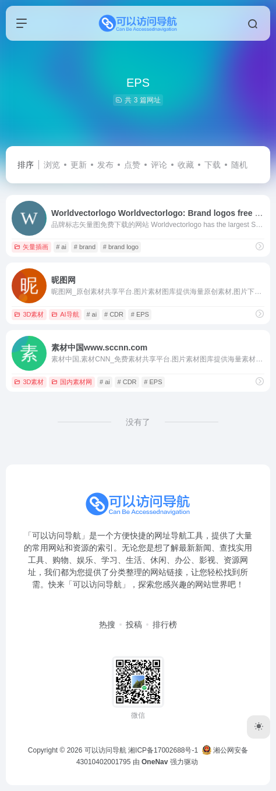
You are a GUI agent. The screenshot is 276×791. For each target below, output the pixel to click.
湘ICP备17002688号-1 (163, 750)
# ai (61, 246)
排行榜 (165, 624)
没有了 (138, 422)
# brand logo (121, 246)
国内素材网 (71, 381)
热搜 (107, 624)
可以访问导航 (105, 750)
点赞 (132, 164)
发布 (105, 164)
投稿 (134, 624)
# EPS (140, 314)
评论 (159, 164)
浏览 (52, 164)
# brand (84, 246)
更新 (78, 164)
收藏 (186, 164)
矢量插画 (31, 246)
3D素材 (29, 314)
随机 (239, 164)
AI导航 (65, 314)
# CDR (113, 314)
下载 (212, 164)
